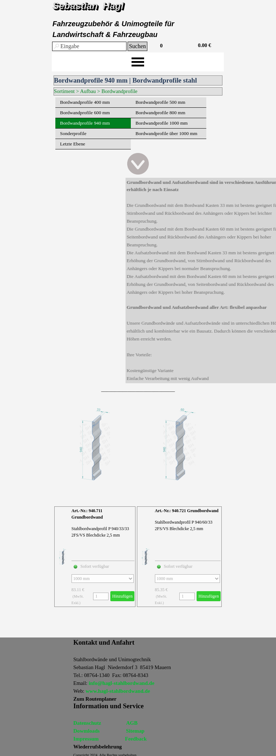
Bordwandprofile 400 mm (85, 102)
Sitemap (135, 731)
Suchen (137, 46)
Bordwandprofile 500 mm (160, 102)
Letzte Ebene (72, 144)
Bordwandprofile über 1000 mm (166, 133)
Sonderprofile (73, 133)
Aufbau (88, 91)
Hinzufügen (122, 596)
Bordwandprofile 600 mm (85, 112)
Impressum (86, 739)
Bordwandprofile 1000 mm (161, 123)
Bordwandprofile (119, 91)
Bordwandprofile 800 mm (160, 112)
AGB (132, 723)
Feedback (136, 739)
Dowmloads (86, 731)
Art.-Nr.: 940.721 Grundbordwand (186, 510)
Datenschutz (87, 723)
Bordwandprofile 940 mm (85, 123)
